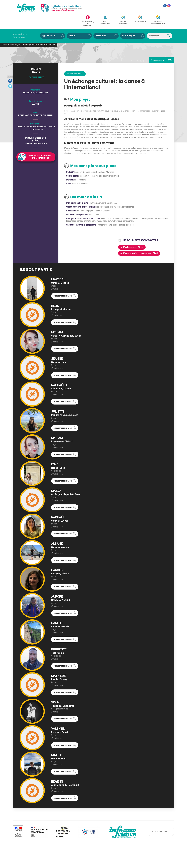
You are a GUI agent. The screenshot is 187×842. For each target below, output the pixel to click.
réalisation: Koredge (120, 837)
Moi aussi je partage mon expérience (40, 145)
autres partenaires (161, 820)
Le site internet (124, 10)
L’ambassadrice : (133, 235)
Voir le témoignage (63, 284)
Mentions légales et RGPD (100, 837)
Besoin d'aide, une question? (96, 11)
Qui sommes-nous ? (67, 837)
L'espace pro (138, 9)
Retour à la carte (75, 62)
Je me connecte (110, 10)
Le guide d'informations (152, 10)
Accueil (4, 33)
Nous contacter (83, 837)
